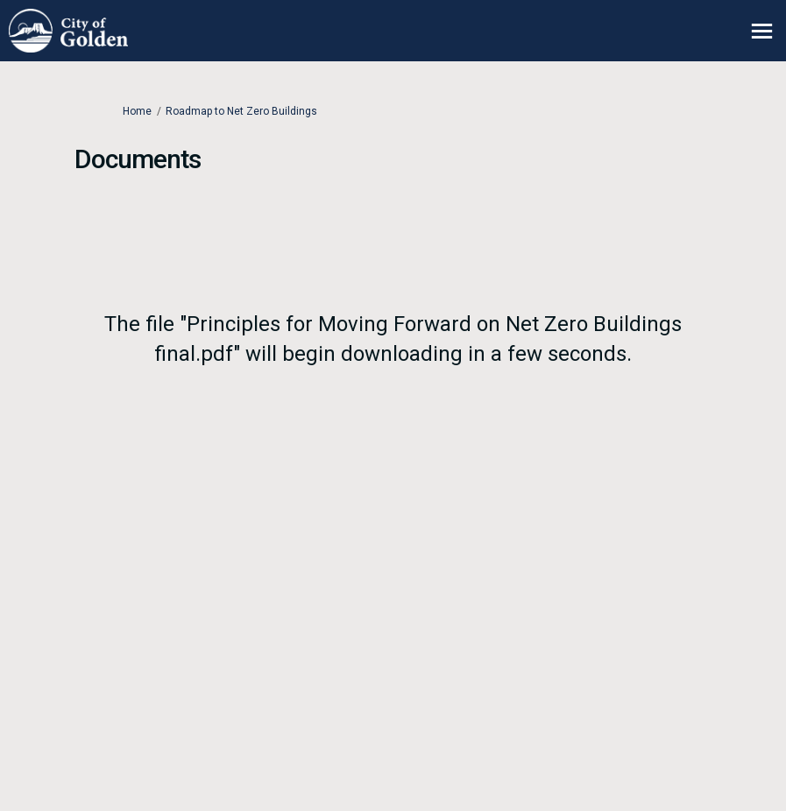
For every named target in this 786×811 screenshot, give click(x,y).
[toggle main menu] (762, 31)
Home (137, 111)
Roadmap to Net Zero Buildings (241, 111)
